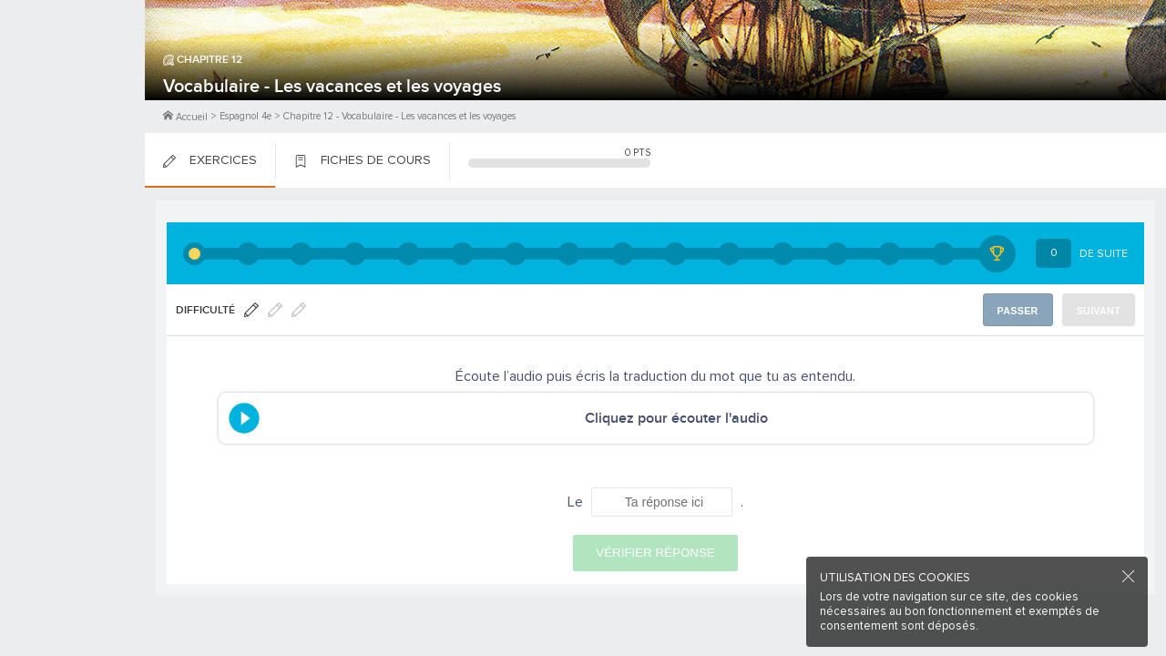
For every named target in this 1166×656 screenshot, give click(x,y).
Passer (1021, 310)
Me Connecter (72, 109)
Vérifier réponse (655, 552)
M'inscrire (73, 82)
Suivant (1099, 310)
